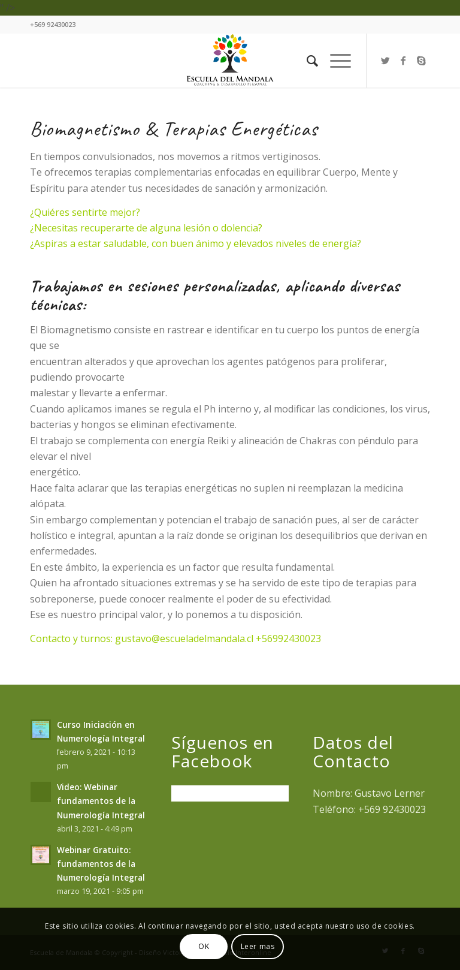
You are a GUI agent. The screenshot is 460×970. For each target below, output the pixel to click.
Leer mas (258, 946)
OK (203, 946)
